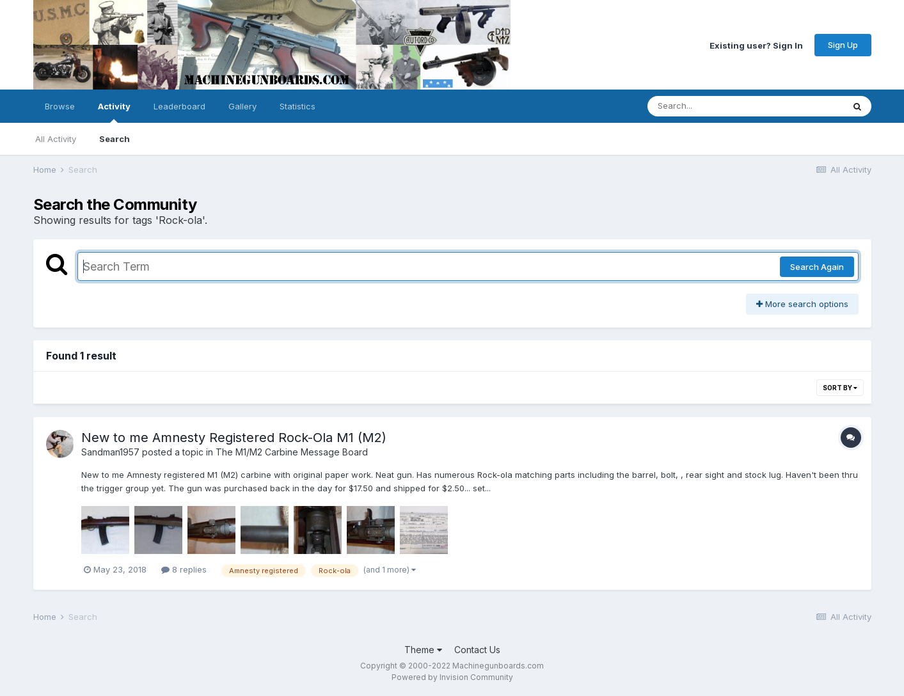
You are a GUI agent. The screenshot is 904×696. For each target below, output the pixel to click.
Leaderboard (179, 106)
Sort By (840, 387)
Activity (114, 112)
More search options (802, 304)
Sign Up (843, 45)
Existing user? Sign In (756, 45)
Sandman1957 (110, 452)
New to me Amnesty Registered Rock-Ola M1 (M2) (233, 437)
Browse (60, 106)
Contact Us (477, 649)
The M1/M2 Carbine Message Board (292, 452)
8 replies (184, 569)
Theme (423, 649)
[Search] (710, 106)
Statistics (297, 106)
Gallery (242, 106)
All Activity (55, 139)
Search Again (817, 267)
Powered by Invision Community (452, 677)
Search (114, 139)
